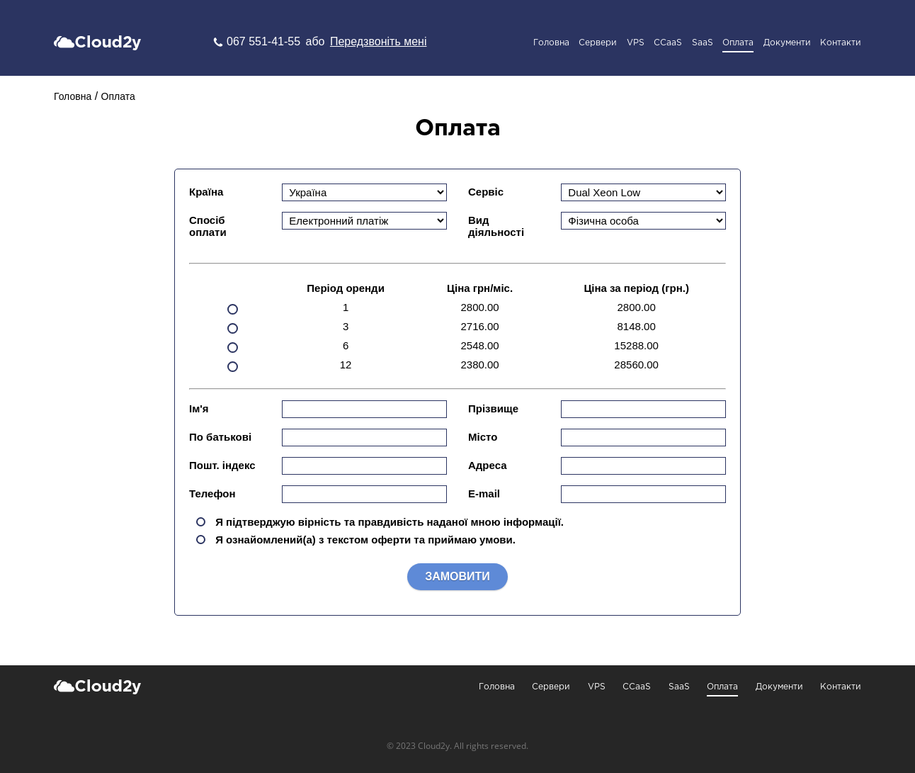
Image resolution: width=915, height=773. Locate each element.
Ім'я (199, 408)
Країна (206, 192)
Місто (482, 437)
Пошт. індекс (222, 465)
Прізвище (493, 408)
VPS (635, 43)
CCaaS (668, 43)
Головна (551, 43)
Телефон (212, 493)
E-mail (484, 493)
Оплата (738, 43)
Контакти (840, 43)
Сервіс (486, 192)
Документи (787, 43)
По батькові (220, 437)
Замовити (457, 576)
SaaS (702, 43)
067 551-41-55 (265, 41)
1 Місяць (232, 292)
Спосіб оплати (208, 226)
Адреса (487, 465)
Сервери (598, 43)
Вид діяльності (496, 226)
